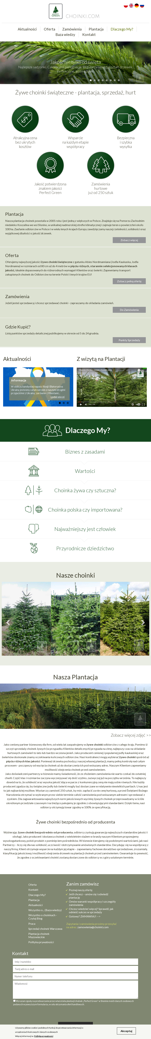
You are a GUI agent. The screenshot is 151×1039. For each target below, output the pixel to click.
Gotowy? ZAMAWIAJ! (82, 916)
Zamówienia (72, 29)
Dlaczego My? (122, 29)
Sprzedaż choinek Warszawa (45, 928)
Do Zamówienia (129, 309)
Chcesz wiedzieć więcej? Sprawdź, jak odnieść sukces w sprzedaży (91, 910)
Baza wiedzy (65, 34)
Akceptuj (126, 1031)
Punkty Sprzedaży (129, 340)
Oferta (49, 29)
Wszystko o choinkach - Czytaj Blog (42, 916)
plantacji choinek (84, 853)
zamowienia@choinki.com (93, 927)
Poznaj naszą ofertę (80, 890)
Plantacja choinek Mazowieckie (38, 935)
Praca (31, 923)
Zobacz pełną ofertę (129, 281)
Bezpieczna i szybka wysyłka (125, 142)
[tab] (75, 451)
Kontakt (89, 34)
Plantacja (96, 29)
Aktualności (27, 29)
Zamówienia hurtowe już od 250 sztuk (100, 188)
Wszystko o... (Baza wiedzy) (45, 910)
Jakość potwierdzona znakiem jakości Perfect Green (50, 188)
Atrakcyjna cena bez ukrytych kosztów (25, 142)
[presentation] (75, 1013)
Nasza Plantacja (75, 677)
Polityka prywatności (41, 942)
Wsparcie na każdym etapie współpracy (75, 142)
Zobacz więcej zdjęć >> (131, 735)
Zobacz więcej (129, 240)
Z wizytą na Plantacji (101, 358)
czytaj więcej (58, 396)
